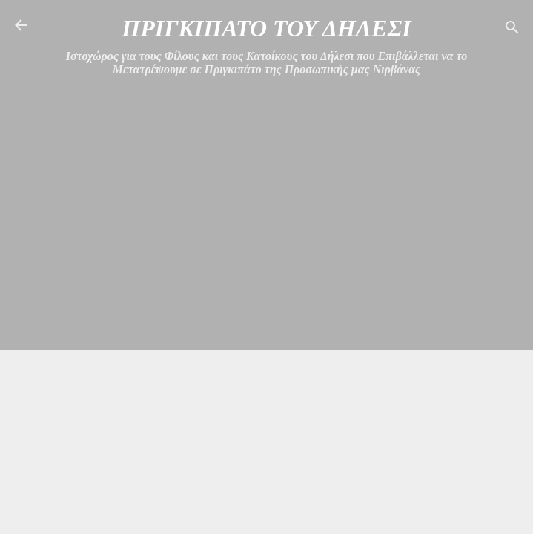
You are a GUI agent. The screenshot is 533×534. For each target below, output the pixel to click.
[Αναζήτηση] (512, 30)
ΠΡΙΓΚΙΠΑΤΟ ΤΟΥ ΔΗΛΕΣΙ (266, 28)
